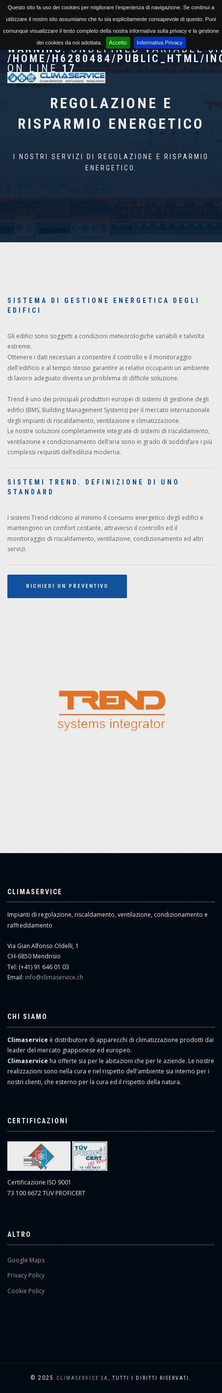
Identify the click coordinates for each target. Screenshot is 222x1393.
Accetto (118, 43)
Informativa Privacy (160, 43)
